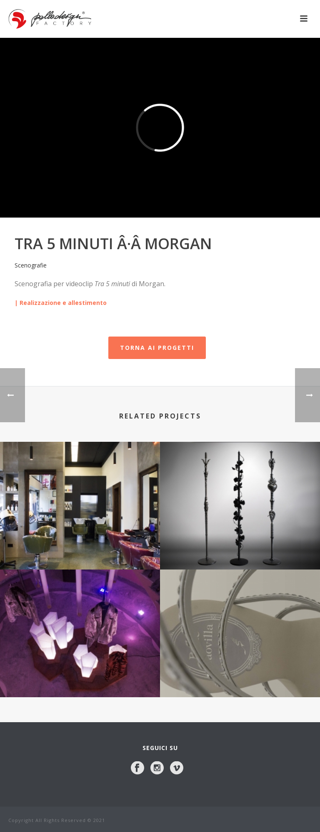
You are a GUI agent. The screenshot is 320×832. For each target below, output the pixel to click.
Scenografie (31, 265)
